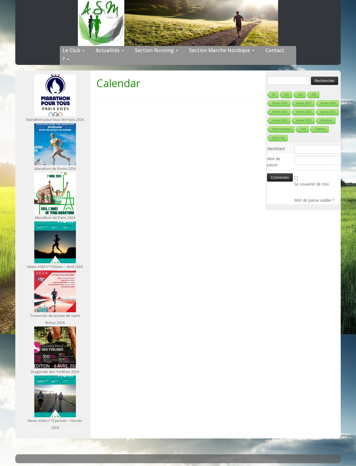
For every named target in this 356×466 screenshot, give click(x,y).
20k (314, 94)
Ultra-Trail (278, 137)
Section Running (156, 50)
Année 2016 (279, 103)
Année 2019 (279, 111)
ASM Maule (183, 457)
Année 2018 (328, 103)
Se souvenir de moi (311, 184)
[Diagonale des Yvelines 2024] (55, 347)
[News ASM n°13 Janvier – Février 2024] (55, 396)
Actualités (110, 50)
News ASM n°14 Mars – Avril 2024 (55, 266)
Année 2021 (328, 111)
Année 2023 (304, 120)
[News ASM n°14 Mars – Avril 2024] (55, 242)
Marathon (326, 120)
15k (300, 94)
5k (273, 94)
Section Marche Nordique (221, 50)
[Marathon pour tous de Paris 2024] (55, 95)
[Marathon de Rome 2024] (55, 144)
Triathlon (320, 129)
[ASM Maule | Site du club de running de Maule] (178, 23)
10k (287, 94)
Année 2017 (304, 103)
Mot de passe (273, 161)
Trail (303, 129)
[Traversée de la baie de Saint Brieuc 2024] (55, 291)
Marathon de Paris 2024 (55, 217)
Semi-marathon (281, 129)
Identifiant (276, 148)
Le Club (74, 50)
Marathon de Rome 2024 (55, 168)
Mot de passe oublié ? (314, 200)
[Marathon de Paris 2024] (55, 193)
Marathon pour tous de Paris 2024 (55, 119)
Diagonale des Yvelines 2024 (55, 371)
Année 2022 (279, 120)
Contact (274, 50)
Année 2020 (304, 111)
